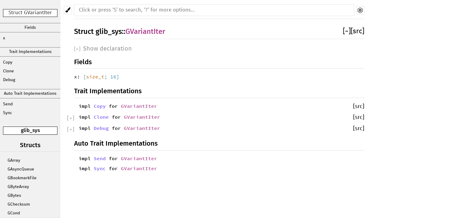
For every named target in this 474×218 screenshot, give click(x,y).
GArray (14, 160)
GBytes (14, 195)
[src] (357, 31)
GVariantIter (145, 31)
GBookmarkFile (22, 178)
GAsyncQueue (21, 169)
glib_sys (30, 130)
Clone (8, 71)
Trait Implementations (30, 52)
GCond (14, 213)
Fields (30, 27)
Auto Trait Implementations (30, 93)
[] (347, 31)
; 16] (111, 77)
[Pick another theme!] (68, 10)
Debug (9, 80)
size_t (95, 77)
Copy (7, 62)
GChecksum (19, 204)
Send (8, 104)
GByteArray (18, 187)
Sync (7, 113)
